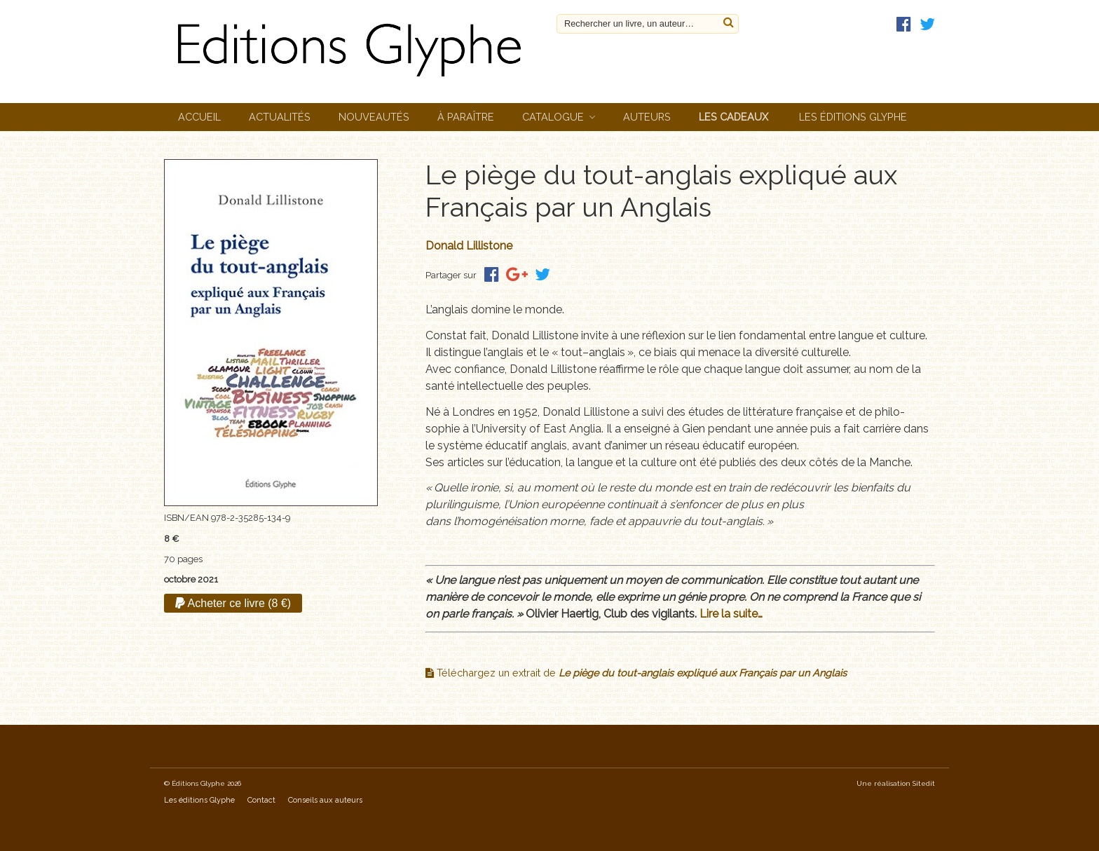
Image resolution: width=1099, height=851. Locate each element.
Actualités (279, 117)
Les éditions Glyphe (853, 117)
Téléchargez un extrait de (636, 673)
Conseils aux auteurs (325, 800)
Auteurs (647, 117)
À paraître (465, 117)
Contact (261, 800)
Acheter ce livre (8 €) (233, 603)
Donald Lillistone (468, 245)
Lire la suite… (731, 613)
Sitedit (924, 783)
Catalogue (553, 117)
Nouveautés (374, 117)
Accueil (199, 117)
